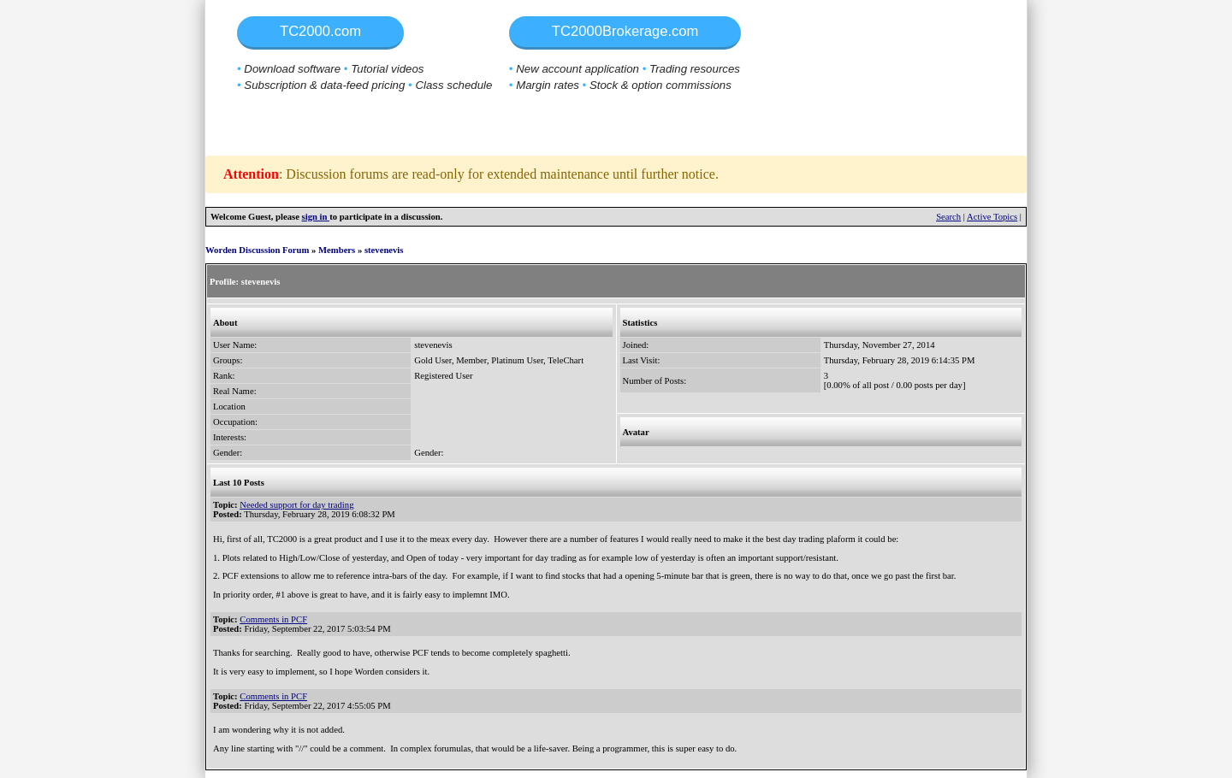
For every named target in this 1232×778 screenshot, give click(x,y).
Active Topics (992, 216)
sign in (316, 216)
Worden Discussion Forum (257, 250)
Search (948, 216)
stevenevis (384, 250)
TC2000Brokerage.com (625, 31)
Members (336, 250)
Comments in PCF (273, 619)
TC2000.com (320, 31)
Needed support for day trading (296, 505)
